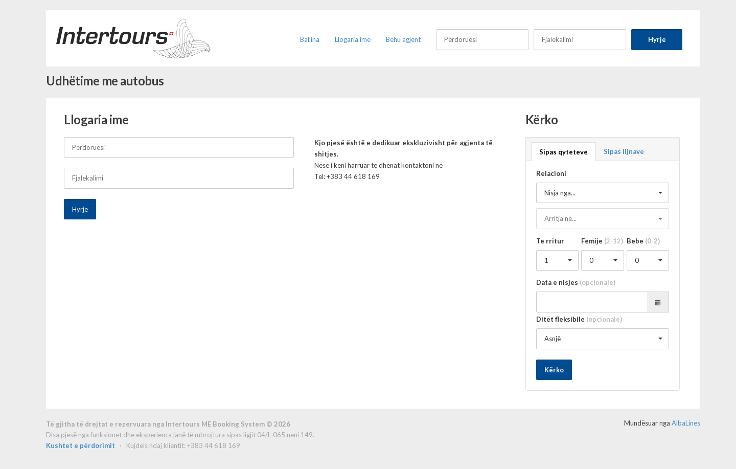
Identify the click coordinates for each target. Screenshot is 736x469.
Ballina (309, 39)
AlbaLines (686, 423)
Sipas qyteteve (563, 152)
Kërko (554, 370)
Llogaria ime (353, 39)
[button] (603, 193)
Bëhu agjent (403, 39)
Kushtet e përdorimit (81, 445)
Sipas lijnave (624, 151)
